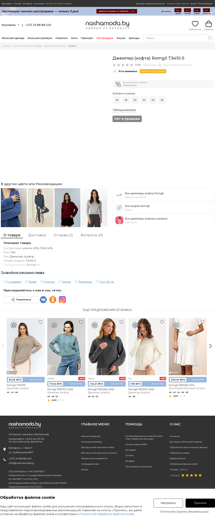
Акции (121, 38)
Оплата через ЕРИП (136, 444)
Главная (7, 45)
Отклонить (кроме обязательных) (184, 511)
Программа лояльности (139, 466)
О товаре (11, 235)
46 (117, 100)
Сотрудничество (90, 464)
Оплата (17, 3)
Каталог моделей (90, 436)
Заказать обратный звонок (150, 3)
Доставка (7, 3)
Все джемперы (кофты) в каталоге (146, 218)
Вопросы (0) (92, 235)
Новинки (62, 38)
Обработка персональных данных (188, 447)
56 (162, 100)
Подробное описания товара (22, 272)
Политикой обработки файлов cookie (107, 514)
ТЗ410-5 (72, 46)
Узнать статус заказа (178, 3)
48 (126, 100)
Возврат (27, 3)
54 (153, 100)
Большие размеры (40, 38)
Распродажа (105, 38)
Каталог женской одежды (28, 45)
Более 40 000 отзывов (58, 3)
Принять (200, 503)
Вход (193, 3)
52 (144, 100)
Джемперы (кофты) (55, 45)
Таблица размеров (124, 109)
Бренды (134, 38)
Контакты (39, 3)
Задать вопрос (178, 458)
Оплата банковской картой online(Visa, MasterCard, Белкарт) (144, 437)
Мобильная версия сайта (184, 464)
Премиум (87, 38)
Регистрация (205, 3)
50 (135, 100)
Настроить (168, 503)
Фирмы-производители (94, 458)
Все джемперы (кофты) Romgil (144, 193)
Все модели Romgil (137, 206)
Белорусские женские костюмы (99, 453)
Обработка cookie (179, 453)
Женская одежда (13, 38)
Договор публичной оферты (186, 441)
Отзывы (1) (63, 235)
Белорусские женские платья (97, 447)
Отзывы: (179, 469)
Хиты (74, 38)
